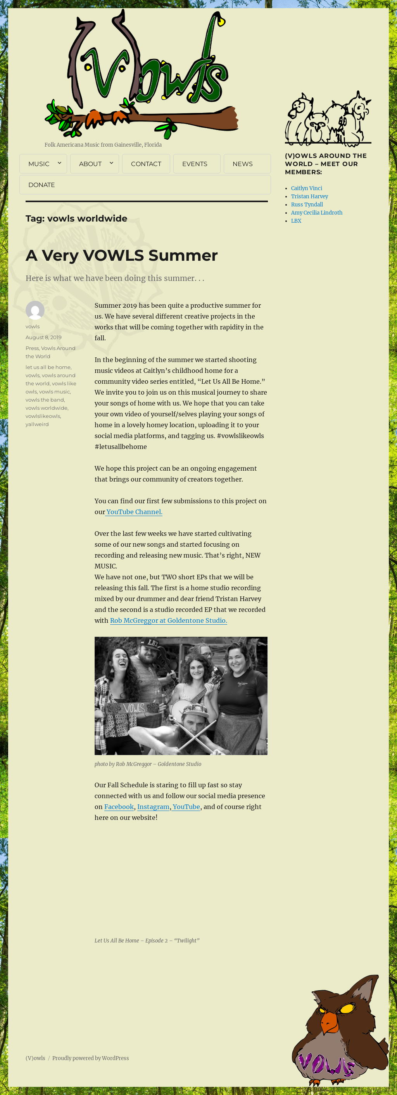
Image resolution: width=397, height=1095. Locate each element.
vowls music (54, 391)
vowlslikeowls (43, 416)
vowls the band (45, 400)
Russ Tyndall (307, 204)
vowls (33, 326)
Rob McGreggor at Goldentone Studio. (168, 620)
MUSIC (39, 164)
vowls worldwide (46, 408)
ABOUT (90, 164)
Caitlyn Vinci (306, 188)
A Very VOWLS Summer (122, 255)
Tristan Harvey (309, 196)
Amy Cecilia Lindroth (317, 213)
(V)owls (35, 1058)
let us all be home (48, 367)
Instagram (153, 807)
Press (32, 348)
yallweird (37, 424)
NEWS (243, 164)
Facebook (119, 807)
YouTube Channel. (133, 512)
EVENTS (194, 164)
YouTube (185, 807)
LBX (296, 221)
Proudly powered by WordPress (90, 1058)
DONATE (41, 185)
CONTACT (146, 164)
